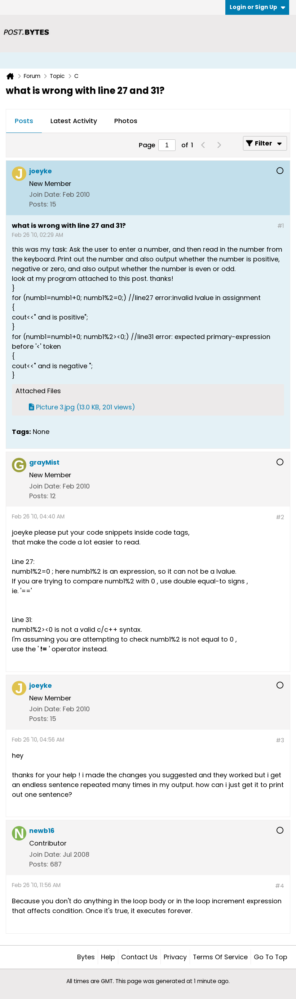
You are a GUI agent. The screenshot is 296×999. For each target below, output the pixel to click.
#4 (279, 886)
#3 (280, 740)
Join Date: (45, 194)
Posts (24, 120)
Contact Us (139, 956)
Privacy (175, 956)
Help (108, 956)
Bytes (86, 956)
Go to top (270, 956)
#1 (280, 226)
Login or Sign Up (257, 7)
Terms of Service (220, 956)
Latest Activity (73, 120)
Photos (125, 120)
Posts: (38, 204)
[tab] (24, 121)
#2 (280, 517)
